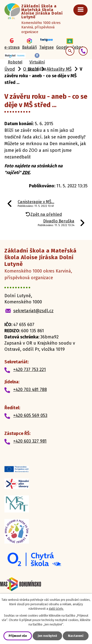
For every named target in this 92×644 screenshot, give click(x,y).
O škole (31, 69)
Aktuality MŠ (59, 69)
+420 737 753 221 (29, 369)
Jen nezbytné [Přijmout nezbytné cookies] (47, 636)
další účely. (56, 608)
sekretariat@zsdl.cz (33, 310)
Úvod (9, 69)
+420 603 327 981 (30, 441)
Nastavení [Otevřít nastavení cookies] (75, 636)
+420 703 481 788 (30, 389)
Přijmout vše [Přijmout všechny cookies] (18, 636)
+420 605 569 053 (30, 415)
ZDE (26, 172)
